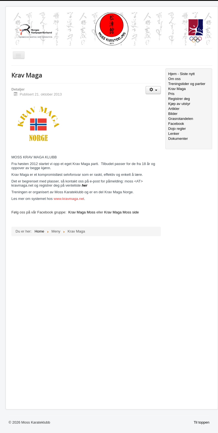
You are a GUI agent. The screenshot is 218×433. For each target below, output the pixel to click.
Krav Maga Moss (81, 212)
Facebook (176, 124)
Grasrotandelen (180, 119)
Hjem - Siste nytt (181, 74)
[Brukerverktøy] (153, 90)
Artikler (173, 109)
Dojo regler (177, 129)
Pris (171, 94)
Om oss (174, 79)
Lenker (173, 134)
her (84, 185)
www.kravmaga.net (69, 199)
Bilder (173, 114)
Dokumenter (178, 138)
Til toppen (201, 422)
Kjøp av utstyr (179, 104)
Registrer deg (179, 99)
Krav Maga (177, 89)
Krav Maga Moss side (121, 212)
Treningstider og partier (187, 84)
